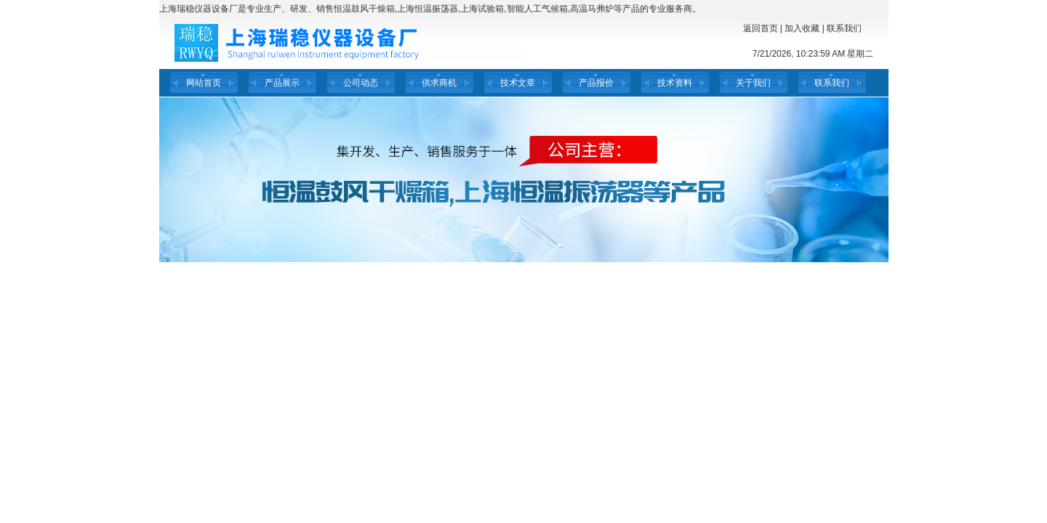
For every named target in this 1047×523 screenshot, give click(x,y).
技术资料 (674, 83)
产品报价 (596, 83)
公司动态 (360, 83)
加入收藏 (802, 28)
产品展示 (282, 83)
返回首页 (760, 28)
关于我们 (753, 83)
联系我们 (844, 28)
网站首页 (203, 83)
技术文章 (517, 83)
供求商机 (439, 83)
